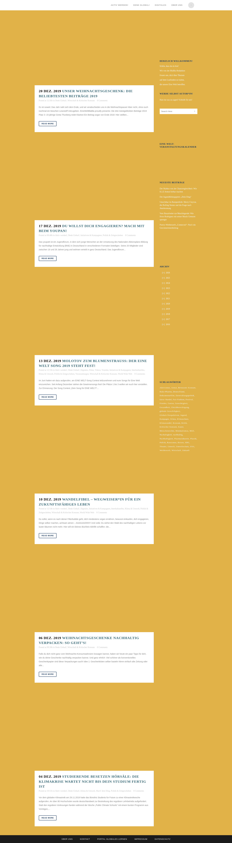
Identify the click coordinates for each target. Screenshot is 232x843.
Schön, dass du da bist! (169, 66)
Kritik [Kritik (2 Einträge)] (184, 423)
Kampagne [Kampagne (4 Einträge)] (164, 419)
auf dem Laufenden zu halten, (172, 80)
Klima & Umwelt (46, 374)
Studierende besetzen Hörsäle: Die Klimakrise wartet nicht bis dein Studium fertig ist (92, 781)
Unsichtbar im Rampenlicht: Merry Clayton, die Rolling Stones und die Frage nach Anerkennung (178, 205)
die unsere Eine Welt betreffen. (172, 84)
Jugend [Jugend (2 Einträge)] (183, 415)
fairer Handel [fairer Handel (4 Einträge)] (166, 399)
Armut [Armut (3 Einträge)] (174, 388)
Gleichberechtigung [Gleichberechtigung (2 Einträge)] (180, 407)
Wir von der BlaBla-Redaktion (172, 71)
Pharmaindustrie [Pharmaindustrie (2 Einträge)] (181, 439)
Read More (48, 124)
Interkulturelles (138, 370)
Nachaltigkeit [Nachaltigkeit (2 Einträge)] (166, 435)
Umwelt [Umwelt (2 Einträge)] (171, 446)
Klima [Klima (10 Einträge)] (173, 419)
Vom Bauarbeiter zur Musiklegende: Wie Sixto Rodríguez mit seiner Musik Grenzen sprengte (177, 216)
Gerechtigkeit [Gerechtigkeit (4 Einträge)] (181, 403)
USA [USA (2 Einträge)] (192, 446)
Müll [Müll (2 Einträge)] (192, 431)
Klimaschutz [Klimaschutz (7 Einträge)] (182, 419)
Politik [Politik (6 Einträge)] (163, 442)
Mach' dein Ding (103, 791)
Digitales (84, 370)
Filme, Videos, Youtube (99, 370)
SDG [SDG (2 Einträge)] (187, 442)
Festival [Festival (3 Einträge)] (189, 399)
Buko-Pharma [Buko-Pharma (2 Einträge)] (166, 392)
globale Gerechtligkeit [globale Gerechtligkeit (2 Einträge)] (170, 411)
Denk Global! (61, 100)
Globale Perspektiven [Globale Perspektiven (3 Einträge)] (169, 415)
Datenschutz (162, 839)
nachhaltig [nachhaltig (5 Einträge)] (178, 435)
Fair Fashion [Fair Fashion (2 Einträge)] (178, 399)
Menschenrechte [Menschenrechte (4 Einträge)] (167, 431)
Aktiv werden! (61, 235)
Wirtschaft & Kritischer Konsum (81, 100)
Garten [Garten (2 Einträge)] (171, 403)
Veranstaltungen (82, 374)
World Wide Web (125, 374)
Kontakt (85, 839)
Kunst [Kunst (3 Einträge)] (180, 427)
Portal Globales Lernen (112, 839)
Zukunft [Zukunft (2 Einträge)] (186, 450)
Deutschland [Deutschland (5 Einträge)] (178, 392)
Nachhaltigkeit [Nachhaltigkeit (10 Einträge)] (166, 439)
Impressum (140, 839)
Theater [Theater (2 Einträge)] (163, 446)
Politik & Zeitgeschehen (113, 235)
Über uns (67, 839)
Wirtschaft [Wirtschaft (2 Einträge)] (176, 450)
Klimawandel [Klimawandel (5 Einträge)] (166, 423)
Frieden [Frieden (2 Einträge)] (163, 403)
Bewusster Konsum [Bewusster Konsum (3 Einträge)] (186, 388)
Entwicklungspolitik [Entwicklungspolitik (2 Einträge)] (185, 395)
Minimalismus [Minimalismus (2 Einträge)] (181, 431)
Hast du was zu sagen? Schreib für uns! (176, 100)
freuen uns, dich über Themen (172, 75)
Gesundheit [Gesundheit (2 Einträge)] (165, 407)
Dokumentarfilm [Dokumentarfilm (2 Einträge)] (167, 395)
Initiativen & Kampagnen (91, 235)
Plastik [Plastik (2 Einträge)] (193, 439)
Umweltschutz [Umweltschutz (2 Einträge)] (182, 446)
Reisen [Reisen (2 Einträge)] (181, 442)
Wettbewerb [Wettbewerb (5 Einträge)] (165, 450)
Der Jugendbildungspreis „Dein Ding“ (175, 197)
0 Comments (102, 100)
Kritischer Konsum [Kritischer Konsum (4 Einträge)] (168, 427)
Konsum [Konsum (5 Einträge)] (176, 423)
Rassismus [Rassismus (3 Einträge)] (172, 442)
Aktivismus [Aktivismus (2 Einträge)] (165, 388)
